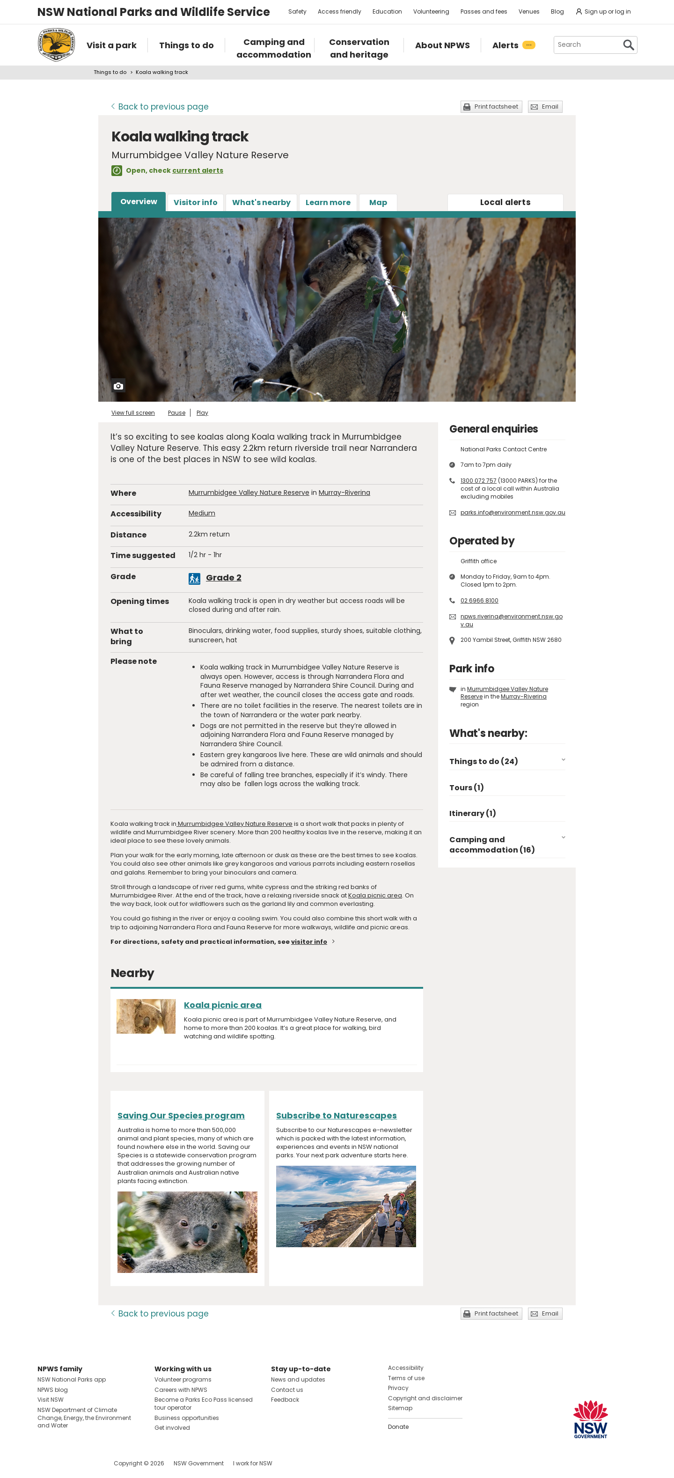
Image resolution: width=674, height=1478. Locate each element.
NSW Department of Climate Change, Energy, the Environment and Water (84, 1418)
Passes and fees (484, 11)
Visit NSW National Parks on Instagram (66, 1463)
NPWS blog (52, 1390)
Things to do (110, 72)
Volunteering (431, 11)
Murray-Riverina (344, 492)
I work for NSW (252, 1463)
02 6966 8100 (479, 600)
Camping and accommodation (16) (492, 844)
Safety (297, 11)
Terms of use (406, 1378)
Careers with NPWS (180, 1390)
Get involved (172, 1428)
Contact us (287, 1390)
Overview (138, 201)
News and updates (298, 1379)
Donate (398, 1427)
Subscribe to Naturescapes (336, 1115)
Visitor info (196, 202)
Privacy (398, 1388)
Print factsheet (496, 106)
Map (378, 202)
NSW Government (199, 1463)
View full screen (133, 413)
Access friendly (339, 11)
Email (550, 106)
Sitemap (400, 1408)
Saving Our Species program (181, 1115)
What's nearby (261, 202)
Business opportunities (186, 1418)
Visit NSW (50, 1400)
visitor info (309, 941)
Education (387, 11)
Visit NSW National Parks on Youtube (86, 1463)
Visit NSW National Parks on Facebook (46, 1463)
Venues (529, 11)
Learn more (328, 202)
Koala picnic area (375, 895)
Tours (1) (466, 787)
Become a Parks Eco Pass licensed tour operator (203, 1404)
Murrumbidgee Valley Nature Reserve (249, 492)
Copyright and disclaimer (425, 1398)
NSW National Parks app (71, 1379)
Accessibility (406, 1368)
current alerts (197, 170)
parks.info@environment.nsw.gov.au (513, 512)
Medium (202, 513)
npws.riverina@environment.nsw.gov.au (512, 620)
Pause (176, 413)
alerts (505, 202)
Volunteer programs (183, 1379)
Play (202, 413)
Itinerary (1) (472, 813)
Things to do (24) (483, 761)
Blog (557, 11)
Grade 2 (224, 577)
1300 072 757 (479, 481)
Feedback (285, 1400)
